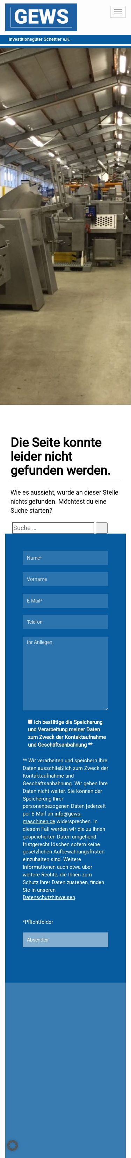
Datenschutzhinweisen (49, 897)
